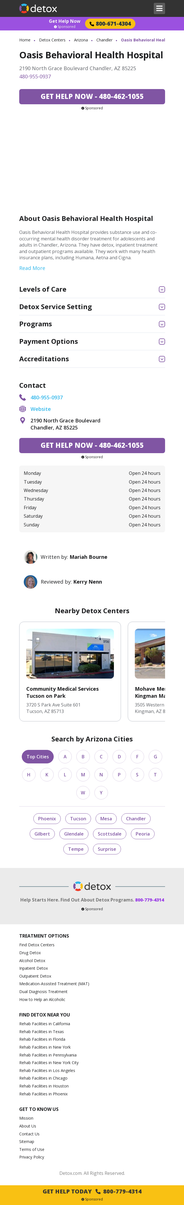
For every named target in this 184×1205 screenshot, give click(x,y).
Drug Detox (30, 952)
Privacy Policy (31, 1157)
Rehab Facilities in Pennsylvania (48, 1055)
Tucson (78, 819)
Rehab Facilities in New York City (49, 1062)
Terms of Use (31, 1149)
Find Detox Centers (37, 944)
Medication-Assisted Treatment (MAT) (54, 983)
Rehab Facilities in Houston (44, 1086)
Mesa (106, 819)
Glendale (74, 834)
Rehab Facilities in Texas (41, 1031)
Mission (26, 1118)
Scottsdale (110, 834)
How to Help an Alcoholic (42, 999)
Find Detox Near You (44, 1015)
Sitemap (26, 1141)
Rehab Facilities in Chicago (43, 1078)
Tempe (76, 849)
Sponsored (64, 26)
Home (25, 40)
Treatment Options (44, 936)
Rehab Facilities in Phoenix (43, 1094)
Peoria (143, 834)
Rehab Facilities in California (44, 1023)
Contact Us (29, 1134)
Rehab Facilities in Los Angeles (47, 1070)
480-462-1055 (92, 96)
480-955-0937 (35, 76)
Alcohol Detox (32, 960)
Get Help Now (65, 21)
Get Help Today (92, 1191)
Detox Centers (52, 40)
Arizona (81, 40)
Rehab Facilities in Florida (42, 1039)
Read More (32, 268)
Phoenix (47, 819)
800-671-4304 (110, 23)
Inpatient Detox (33, 968)
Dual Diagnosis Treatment (43, 991)
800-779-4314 (149, 900)
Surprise (107, 849)
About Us (27, 1126)
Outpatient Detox (35, 976)
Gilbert (42, 834)
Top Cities (38, 757)
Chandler (104, 40)
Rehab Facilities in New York (45, 1047)
